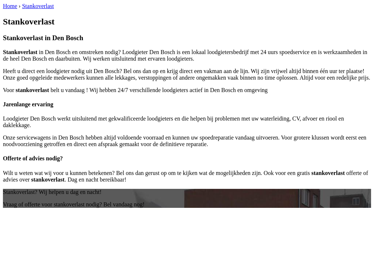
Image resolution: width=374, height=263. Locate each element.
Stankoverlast (38, 6)
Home (10, 6)
